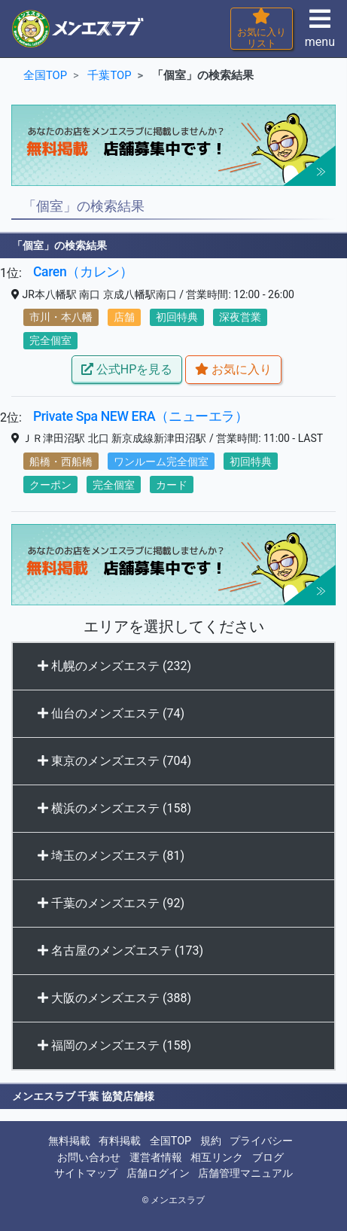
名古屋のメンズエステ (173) (120, 950)
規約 (210, 1141)
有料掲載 (120, 1141)
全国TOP (170, 1141)
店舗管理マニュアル (245, 1173)
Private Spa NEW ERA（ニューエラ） (140, 416)
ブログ (268, 1157)
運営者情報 (155, 1157)
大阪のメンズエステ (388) (114, 998)
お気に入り (233, 369)
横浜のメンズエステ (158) (114, 808)
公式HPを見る (126, 369)
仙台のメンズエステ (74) (111, 713)
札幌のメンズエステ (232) (114, 666)
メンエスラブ (178, 1200)
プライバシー (261, 1141)
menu (320, 33)
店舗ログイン (158, 1173)
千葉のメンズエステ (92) (111, 903)
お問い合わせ (88, 1157)
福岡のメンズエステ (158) (114, 1045)
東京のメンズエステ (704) (114, 761)
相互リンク (216, 1157)
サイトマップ (85, 1173)
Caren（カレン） (83, 271)
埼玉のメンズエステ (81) (111, 856)
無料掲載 (69, 1141)
